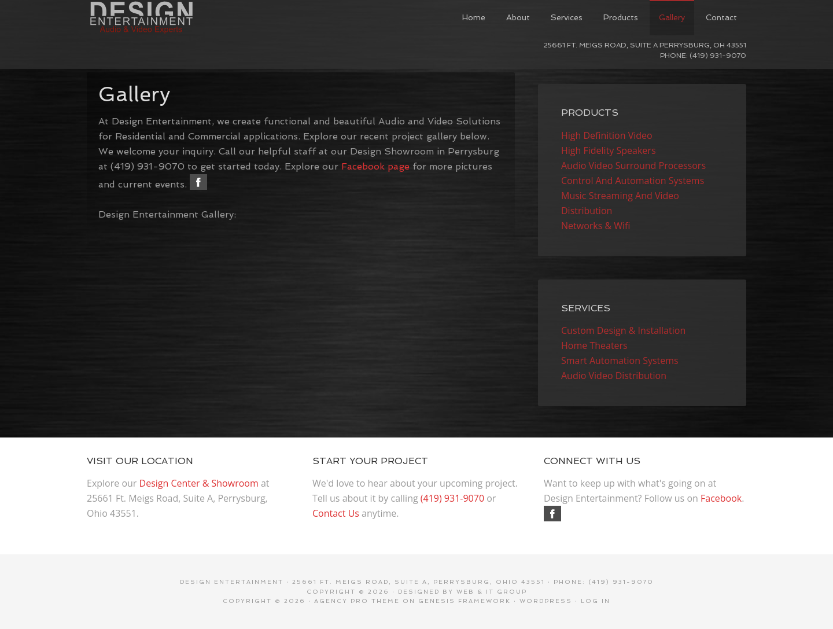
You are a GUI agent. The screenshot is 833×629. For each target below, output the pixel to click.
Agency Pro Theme (357, 601)
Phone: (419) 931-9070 (703, 56)
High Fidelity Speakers (608, 150)
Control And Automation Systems (632, 180)
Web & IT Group (491, 591)
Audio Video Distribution (613, 375)
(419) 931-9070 (452, 498)
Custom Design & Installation (623, 330)
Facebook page (375, 166)
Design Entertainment (173, 17)
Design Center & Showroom (199, 483)
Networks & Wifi (596, 225)
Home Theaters (594, 345)
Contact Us (335, 513)
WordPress (545, 601)
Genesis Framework (464, 601)
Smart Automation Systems (620, 360)
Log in (595, 601)
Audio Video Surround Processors (633, 165)
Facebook (721, 498)
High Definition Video (607, 135)
